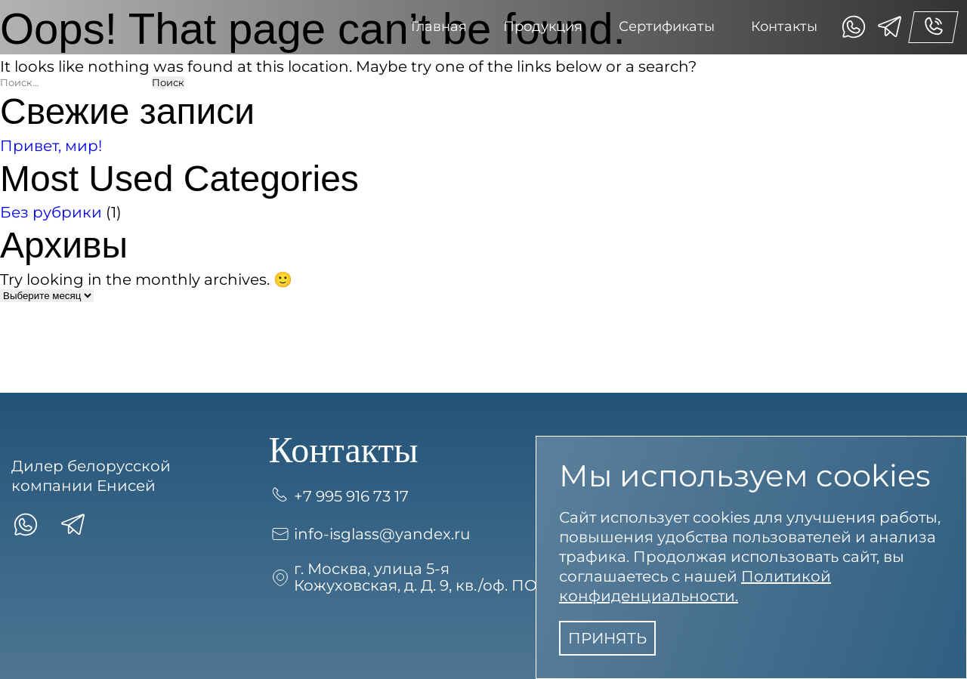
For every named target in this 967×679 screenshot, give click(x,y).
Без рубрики (51, 212)
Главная (439, 26)
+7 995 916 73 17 (339, 496)
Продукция (542, 26)
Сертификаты (667, 26)
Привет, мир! (51, 146)
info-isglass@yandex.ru (369, 534)
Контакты (784, 26)
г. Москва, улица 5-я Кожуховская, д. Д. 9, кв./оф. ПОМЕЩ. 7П (438, 577)
